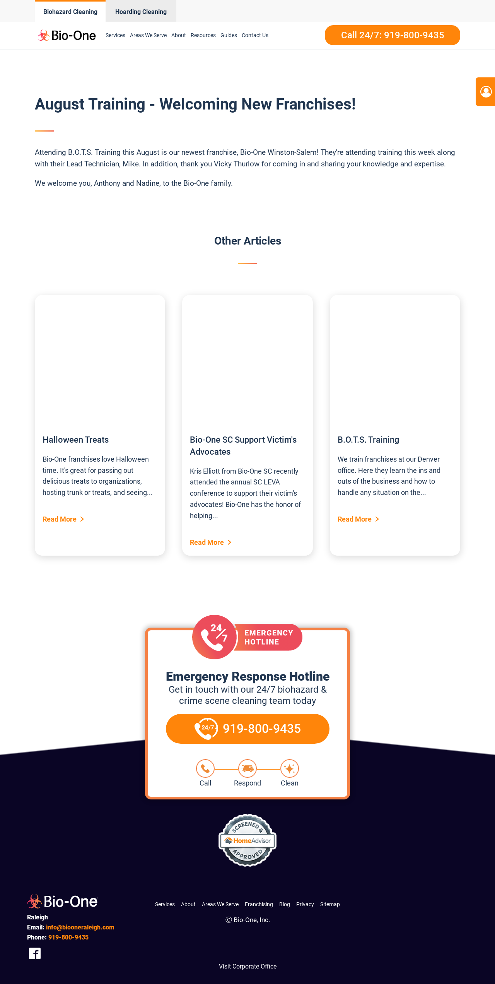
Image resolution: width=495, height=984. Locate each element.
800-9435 (68, 937)
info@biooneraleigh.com (80, 927)
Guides (228, 35)
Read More (60, 519)
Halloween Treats (76, 440)
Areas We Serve (148, 35)
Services (115, 35)
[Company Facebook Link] (35, 953)
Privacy (305, 904)
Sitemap (330, 904)
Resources (203, 35)
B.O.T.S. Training (368, 440)
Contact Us (255, 35)
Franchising (259, 904)
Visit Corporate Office (248, 966)
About (178, 35)
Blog (284, 904)
